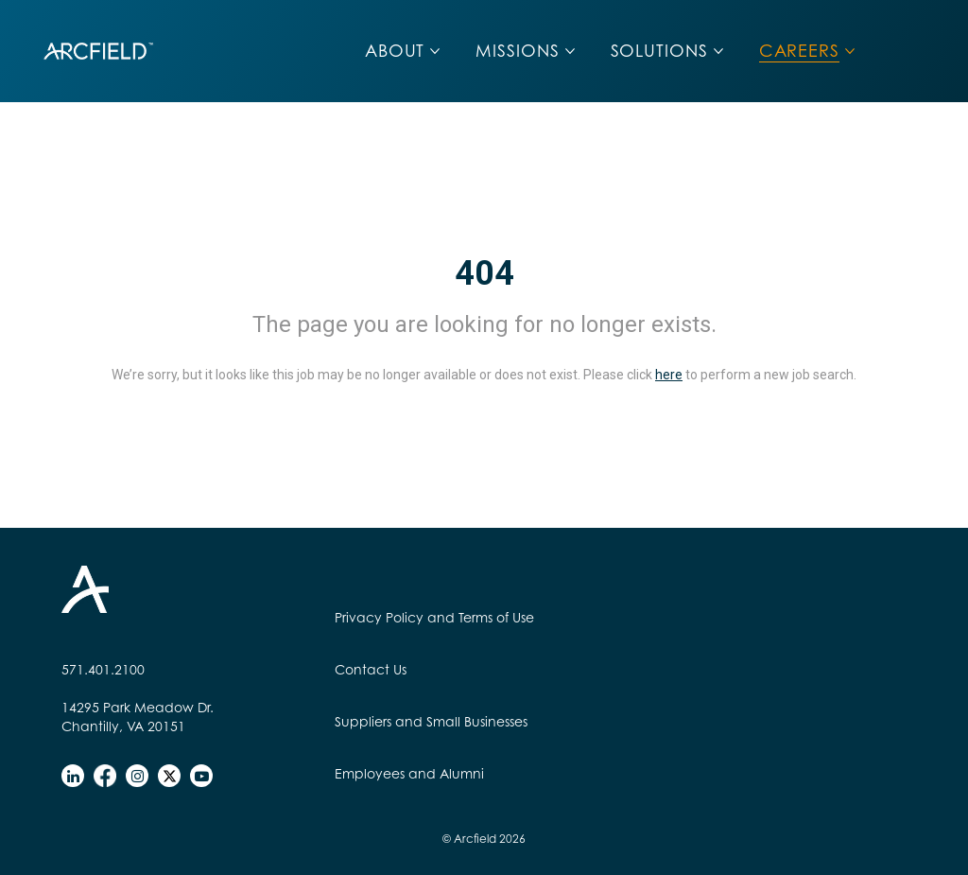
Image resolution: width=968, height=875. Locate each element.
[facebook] (105, 775)
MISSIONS (517, 51)
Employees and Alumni (409, 773)
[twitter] (169, 775)
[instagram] (137, 775)
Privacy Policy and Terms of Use (434, 617)
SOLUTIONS (659, 51)
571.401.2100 (103, 669)
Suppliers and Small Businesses (431, 721)
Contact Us (370, 669)
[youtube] (201, 775)
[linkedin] (72, 775)
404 (484, 273)
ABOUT (395, 51)
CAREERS (799, 51)
